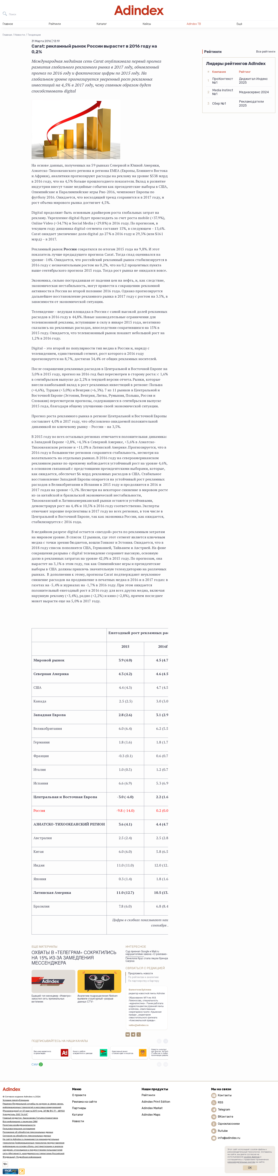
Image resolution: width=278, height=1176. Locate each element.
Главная (7, 34)
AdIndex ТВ (194, 24)
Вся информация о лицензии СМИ (20, 1121)
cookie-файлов (252, 1157)
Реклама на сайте (84, 1101)
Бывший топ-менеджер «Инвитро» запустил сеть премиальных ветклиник (51, 999)
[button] (165, 1041)
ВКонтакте (225, 1116)
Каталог (77, 1114)
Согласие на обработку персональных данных (27, 1135)
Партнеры (79, 1108)
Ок (250, 1167)
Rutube (223, 1130)
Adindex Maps (151, 1114)
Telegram (224, 1109)
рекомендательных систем (241, 1162)
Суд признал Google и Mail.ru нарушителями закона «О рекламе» (146, 953)
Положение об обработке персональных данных (28, 1132)
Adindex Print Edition (156, 1101)
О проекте (79, 1095)
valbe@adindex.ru (139, 1025)
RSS (220, 1102)
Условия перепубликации (16, 1100)
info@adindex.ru (229, 1138)
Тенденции (34, 34)
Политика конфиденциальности (19, 1125)
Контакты (225, 1095)
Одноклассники (229, 1123)
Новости (20, 34)
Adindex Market (152, 1108)
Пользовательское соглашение (19, 1128)
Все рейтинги (265, 51)
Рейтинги (148, 1095)
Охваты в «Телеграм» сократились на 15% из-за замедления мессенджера (74, 958)
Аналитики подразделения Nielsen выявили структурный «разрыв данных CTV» (97, 999)
